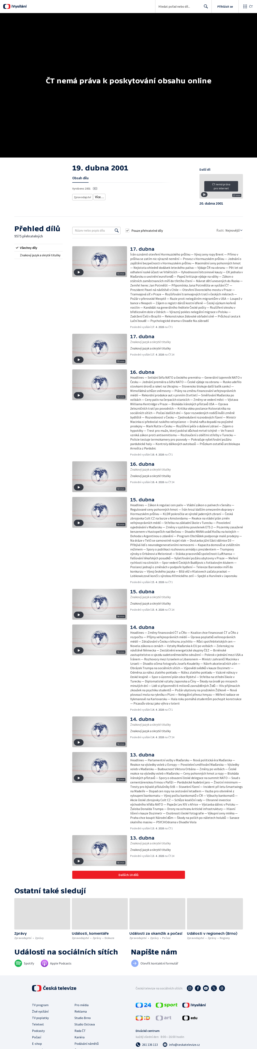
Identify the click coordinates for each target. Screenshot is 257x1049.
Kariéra (79, 1037)
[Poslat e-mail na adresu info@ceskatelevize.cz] (181, 1044)
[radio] (38, 247)
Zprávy (99, 196)
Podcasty (38, 1031)
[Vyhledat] (117, 231)
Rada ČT (80, 1031)
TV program (40, 1005)
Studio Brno (82, 1018)
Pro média (81, 1005)
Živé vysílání (40, 1011)
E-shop (37, 1044)
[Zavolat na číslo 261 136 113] (147, 1044)
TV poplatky (40, 1018)
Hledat (204, 8)
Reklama (80, 1011)
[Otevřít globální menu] (247, 6)
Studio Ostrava (84, 1024)
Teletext (38, 1024)
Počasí (36, 1037)
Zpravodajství (82, 196)
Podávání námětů (86, 1044)
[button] (221, 187)
